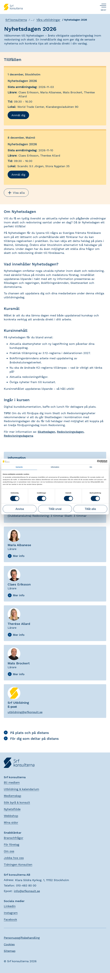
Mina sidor (11, 822)
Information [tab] (55, 467)
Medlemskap (12, 795)
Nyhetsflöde (12, 808)
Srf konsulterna (16, 19)
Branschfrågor (13, 837)
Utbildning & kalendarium (21, 788)
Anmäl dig (18, 115)
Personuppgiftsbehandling (22, 937)
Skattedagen (46, 431)
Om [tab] (90, 467)
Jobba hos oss (14, 857)
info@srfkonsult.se (27, 890)
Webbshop (11, 815)
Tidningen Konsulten (18, 864)
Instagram (11, 912)
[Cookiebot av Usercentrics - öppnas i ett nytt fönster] (93, 461)
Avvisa (20, 508)
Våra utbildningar (48, 19)
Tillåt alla (90, 508)
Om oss (9, 850)
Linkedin (10, 905)
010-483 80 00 (26, 885)
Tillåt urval (54, 508)
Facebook (10, 919)
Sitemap (9, 950)
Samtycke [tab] (19, 467)
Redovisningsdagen (70, 431)
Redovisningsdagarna (18, 435)
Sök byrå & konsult (17, 802)
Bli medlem (12, 782)
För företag (11, 844)
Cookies (9, 944)
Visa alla (16, 192)
